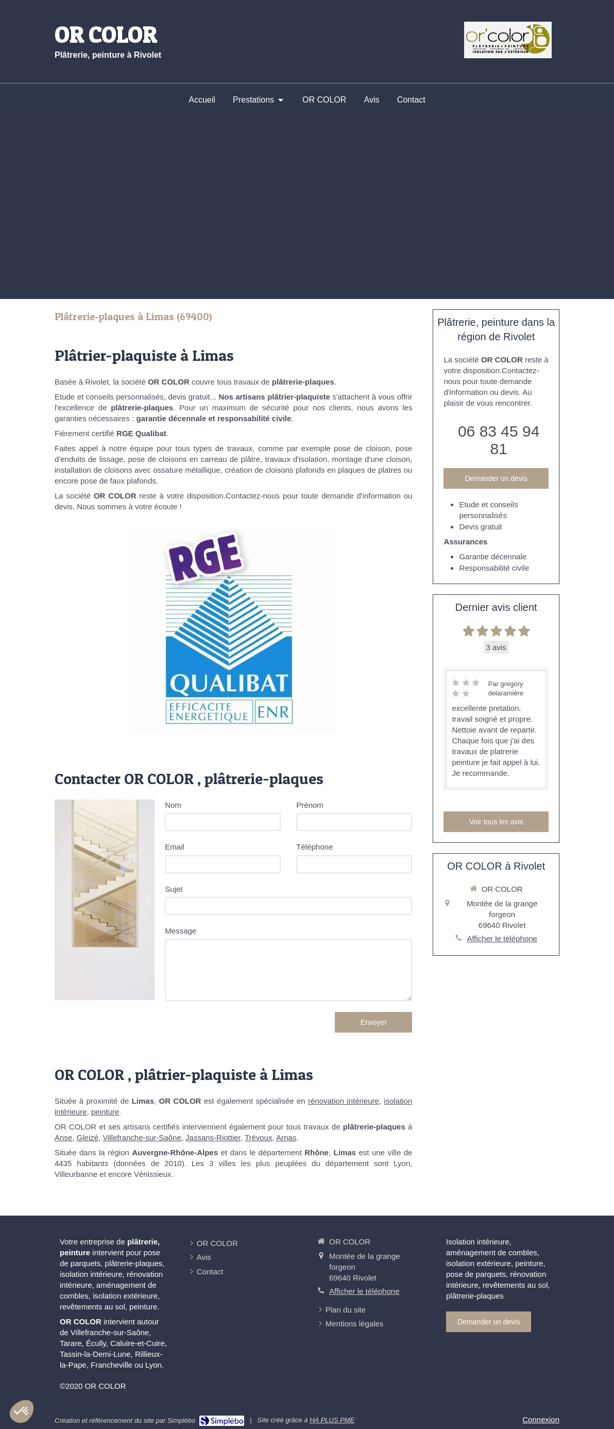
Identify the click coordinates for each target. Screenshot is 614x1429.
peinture (105, 1111)
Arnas (286, 1137)
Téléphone (314, 846)
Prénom (309, 805)
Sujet (173, 889)
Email (174, 846)
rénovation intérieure (343, 1100)
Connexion (540, 1419)
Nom (173, 805)
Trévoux (258, 1137)
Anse (63, 1137)
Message (180, 930)
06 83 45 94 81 (498, 440)
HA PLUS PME (332, 1420)
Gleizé (88, 1137)
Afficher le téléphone (502, 938)
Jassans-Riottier (213, 1137)
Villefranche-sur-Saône (142, 1137)
